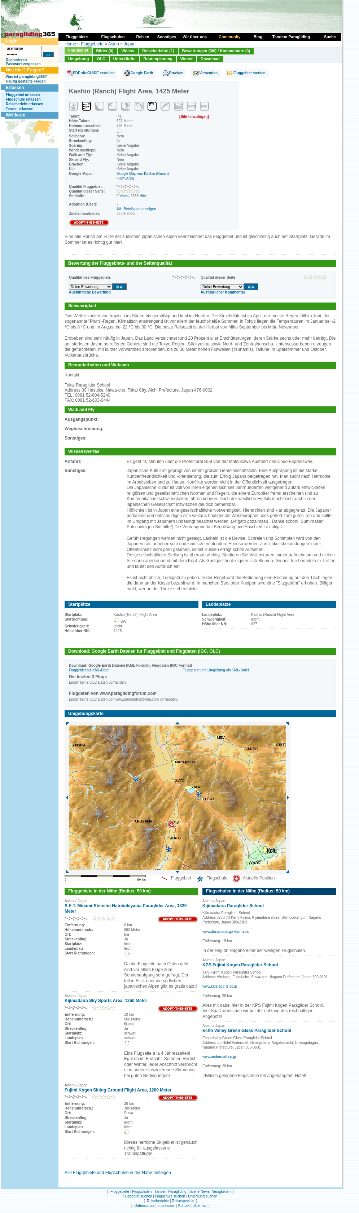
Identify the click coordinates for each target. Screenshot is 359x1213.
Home (70, 44)
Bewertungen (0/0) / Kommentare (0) (216, 51)
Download (210, 59)
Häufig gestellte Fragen (26, 81)
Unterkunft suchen (202, 1196)
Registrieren (16, 60)
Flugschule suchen (170, 1196)
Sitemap (200, 1206)
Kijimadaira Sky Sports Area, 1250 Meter (106, 1000)
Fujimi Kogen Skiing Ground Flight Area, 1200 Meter (118, 1090)
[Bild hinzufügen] (194, 117)
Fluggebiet (78, 50)
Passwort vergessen (23, 64)
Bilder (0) (105, 51)
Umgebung (78, 59)
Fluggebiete (92, 44)
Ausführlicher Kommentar (223, 292)
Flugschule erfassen (23, 99)
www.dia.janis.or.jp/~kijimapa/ (225, 932)
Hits (143, 196)
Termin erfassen (20, 109)
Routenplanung (157, 59)
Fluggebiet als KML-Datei (89, 670)
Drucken (176, 73)
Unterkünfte (124, 59)
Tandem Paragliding (170, 1192)
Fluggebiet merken (249, 73)
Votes (123, 196)
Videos (127, 51)
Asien (113, 44)
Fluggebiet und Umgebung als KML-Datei (216, 670)
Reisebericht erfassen (24, 104)
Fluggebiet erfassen (23, 95)
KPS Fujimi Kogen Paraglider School (240, 964)
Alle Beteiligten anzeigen (136, 209)
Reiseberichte (158, 1201)
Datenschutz (144, 1206)
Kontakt (184, 1206)
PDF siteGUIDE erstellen (94, 73)
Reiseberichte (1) (158, 51)
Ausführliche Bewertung (90, 292)
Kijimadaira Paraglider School (233, 905)
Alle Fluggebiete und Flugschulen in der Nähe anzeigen (118, 1172)
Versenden (208, 73)
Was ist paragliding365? (26, 77)
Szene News (199, 1192)
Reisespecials (183, 1201)
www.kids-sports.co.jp (219, 986)
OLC (101, 59)
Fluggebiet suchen (137, 1196)
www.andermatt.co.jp (219, 1057)
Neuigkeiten (221, 1192)
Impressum (166, 1206)
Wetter (186, 59)
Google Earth (142, 73)
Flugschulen (142, 1192)
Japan (130, 44)
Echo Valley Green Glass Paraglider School (246, 1030)
